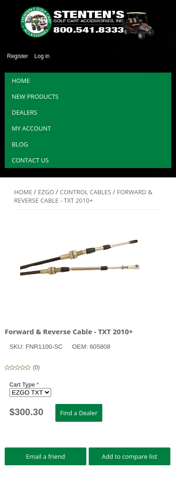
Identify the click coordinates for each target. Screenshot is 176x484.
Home (21, 80)
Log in (42, 56)
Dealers (24, 112)
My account (31, 128)
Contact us (30, 160)
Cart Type (23, 384)
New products (35, 96)
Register (17, 56)
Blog (20, 144)
